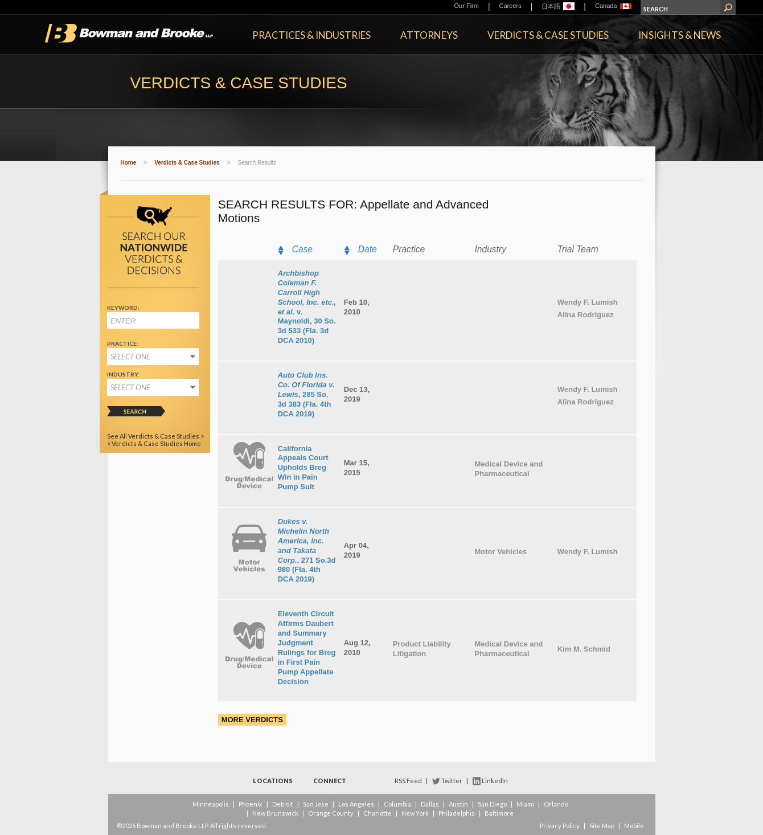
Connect (329, 780)
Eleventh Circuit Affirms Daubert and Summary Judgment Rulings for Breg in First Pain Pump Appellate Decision (307, 647)
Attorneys (429, 35)
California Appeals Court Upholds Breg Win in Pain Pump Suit (303, 468)
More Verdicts (252, 719)
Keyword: (123, 307)
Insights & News (679, 35)
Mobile (634, 825)
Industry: (123, 374)
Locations (273, 780)
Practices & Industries (311, 35)
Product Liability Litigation (422, 649)
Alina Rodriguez (585, 314)
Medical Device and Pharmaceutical (508, 469)
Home (129, 162)
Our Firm (466, 5)
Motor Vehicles (500, 551)
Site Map (601, 825)
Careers (510, 5)
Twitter (451, 780)
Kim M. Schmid (583, 649)
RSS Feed (408, 780)
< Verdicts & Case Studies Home (154, 443)
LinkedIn (495, 780)
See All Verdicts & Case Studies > (155, 436)
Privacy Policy (560, 825)
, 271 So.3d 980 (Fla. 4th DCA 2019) (307, 550)
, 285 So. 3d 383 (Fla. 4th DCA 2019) (306, 394)
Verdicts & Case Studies (548, 35)
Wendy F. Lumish (587, 302)
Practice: (122, 343)
